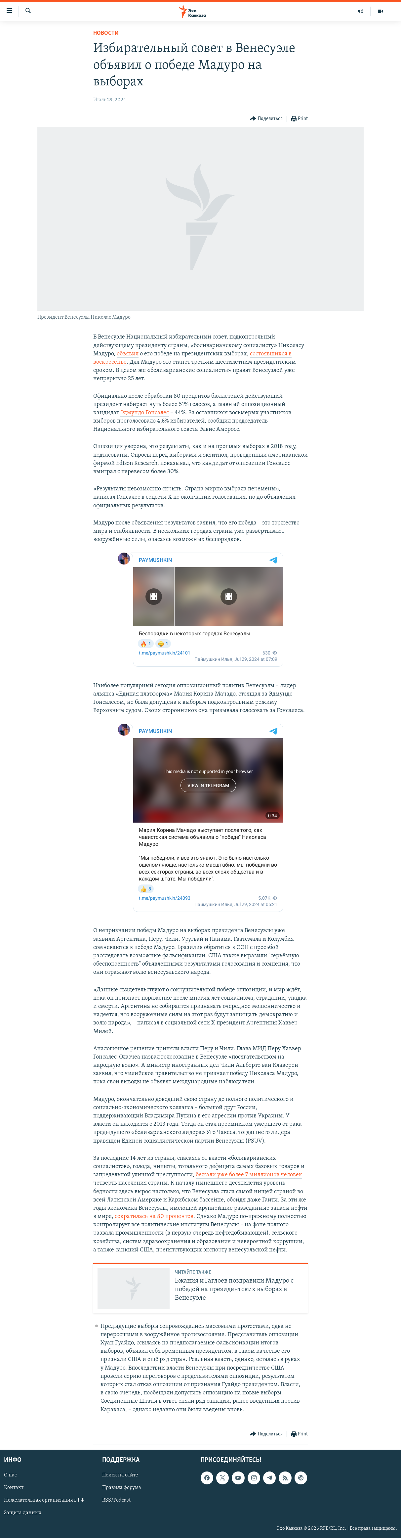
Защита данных (22, 1512)
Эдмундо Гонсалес (144, 413)
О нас (10, 1475)
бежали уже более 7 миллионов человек (249, 1175)
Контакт (13, 1487)
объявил (128, 354)
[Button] (266, 118)
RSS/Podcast (116, 1500)
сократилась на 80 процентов (154, 1216)
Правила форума (121, 1487)
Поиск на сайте (120, 1475)
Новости (106, 33)
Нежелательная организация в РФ (44, 1500)
